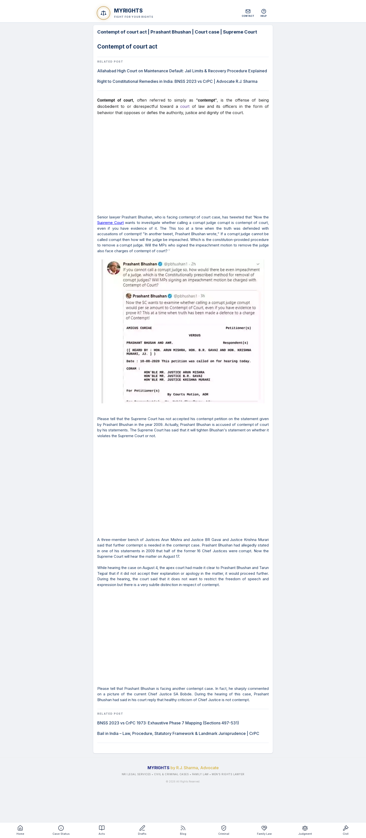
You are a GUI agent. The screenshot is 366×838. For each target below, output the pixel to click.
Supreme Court (110, 222)
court (185, 106)
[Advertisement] (183, 162)
